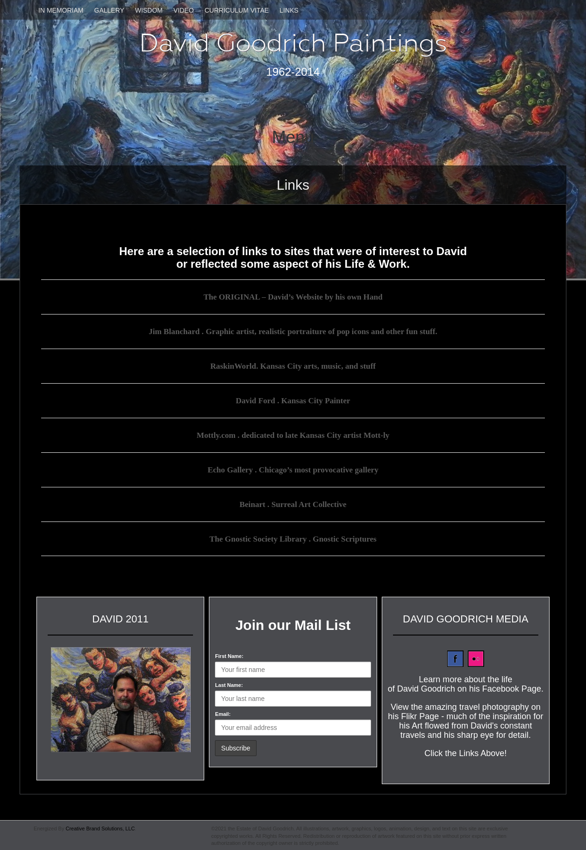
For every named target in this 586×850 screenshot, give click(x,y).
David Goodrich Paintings (293, 42)
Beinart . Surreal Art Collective (293, 502)
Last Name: (229, 683)
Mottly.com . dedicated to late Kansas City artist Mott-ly (293, 434)
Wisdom (149, 10)
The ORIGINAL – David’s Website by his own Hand (293, 296)
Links (288, 10)
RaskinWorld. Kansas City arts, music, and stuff (293, 365)
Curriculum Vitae (237, 10)
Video (183, 10)
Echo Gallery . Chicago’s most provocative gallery (292, 468)
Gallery (109, 10)
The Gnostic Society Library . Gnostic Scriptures (292, 537)
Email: (222, 712)
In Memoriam (60, 10)
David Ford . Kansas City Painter (293, 399)
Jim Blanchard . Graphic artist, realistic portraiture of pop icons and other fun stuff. (293, 331)
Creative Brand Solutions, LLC (100, 826)
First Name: (229, 654)
